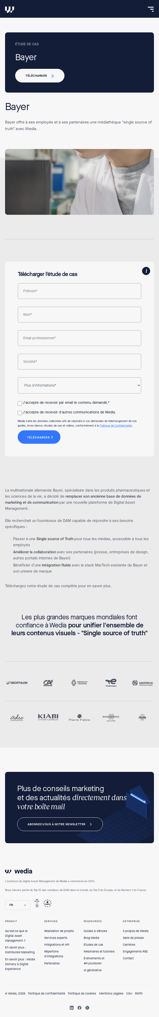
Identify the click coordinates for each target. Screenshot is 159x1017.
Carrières (129, 945)
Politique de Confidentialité (116, 426)
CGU (129, 993)
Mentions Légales (111, 993)
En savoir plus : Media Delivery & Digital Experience (20, 964)
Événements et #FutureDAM (94, 960)
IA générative (93, 970)
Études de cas (93, 945)
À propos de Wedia (135, 931)
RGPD (139, 993)
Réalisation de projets (59, 931)
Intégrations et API (56, 945)
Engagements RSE (135, 951)
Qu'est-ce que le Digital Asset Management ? (16, 936)
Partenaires (52, 963)
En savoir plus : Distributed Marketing (20, 949)
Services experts (55, 938)
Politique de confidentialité (46, 993)
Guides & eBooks (95, 931)
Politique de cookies (82, 993)
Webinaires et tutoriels (99, 951)
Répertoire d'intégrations (53, 953)
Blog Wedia (91, 938)
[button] (17, 905)
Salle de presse (133, 938)
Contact (128, 958)
